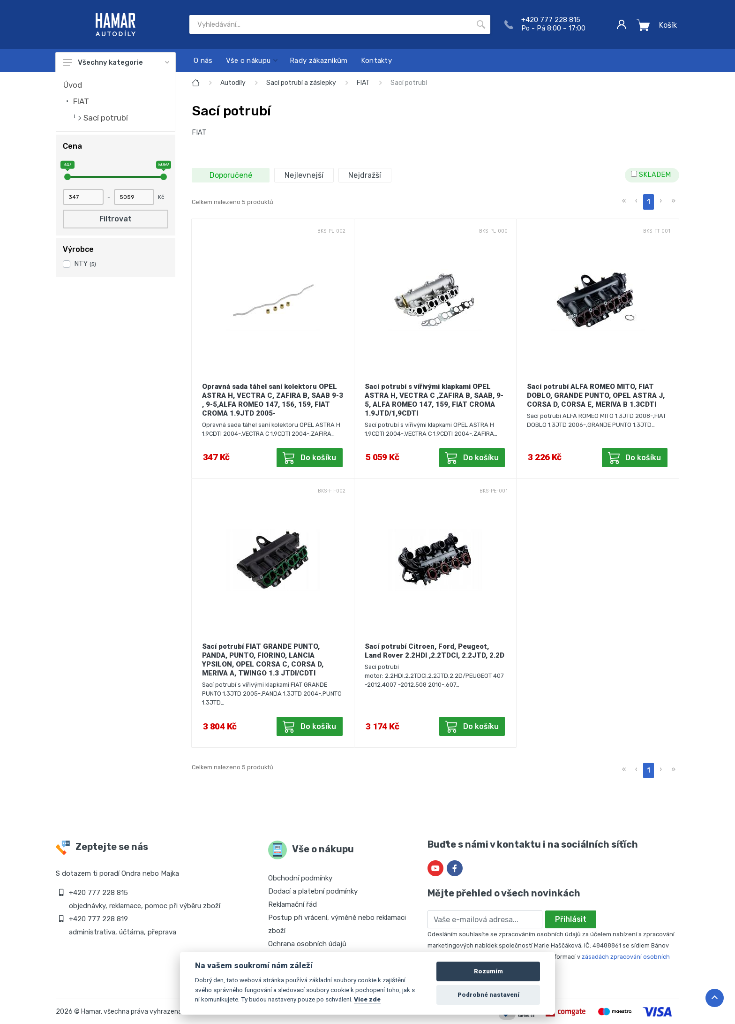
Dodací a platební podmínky (313, 891)
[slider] (67, 177)
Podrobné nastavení (488, 994)
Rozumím (488, 971)
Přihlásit (570, 919)
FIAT (81, 101)
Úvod (72, 85)
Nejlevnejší (304, 175)
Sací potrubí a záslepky (301, 83)
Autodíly (233, 83)
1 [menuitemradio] (648, 202)
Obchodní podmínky (300, 878)
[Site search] (330, 24)
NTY (85, 264)
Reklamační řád (292, 904)
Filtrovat (115, 218)
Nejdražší (364, 175)
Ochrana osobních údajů (307, 944)
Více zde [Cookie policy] (367, 999)
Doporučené (231, 175)
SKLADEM (651, 175)
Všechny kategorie (116, 62)
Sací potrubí (105, 117)
